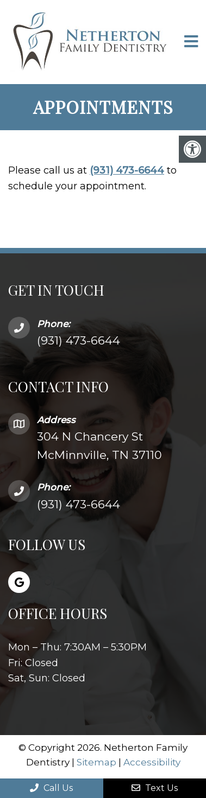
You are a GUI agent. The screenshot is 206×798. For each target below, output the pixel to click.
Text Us (155, 788)
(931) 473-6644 (127, 170)
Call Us (51, 788)
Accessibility (151, 762)
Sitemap (96, 762)
